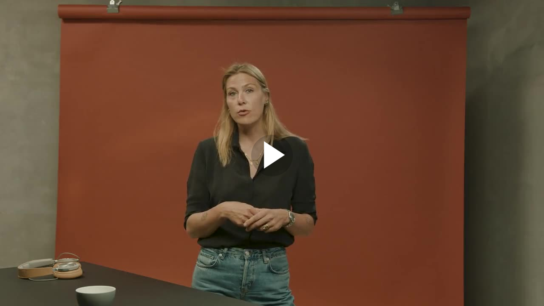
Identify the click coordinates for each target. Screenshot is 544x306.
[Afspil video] (272, 174)
